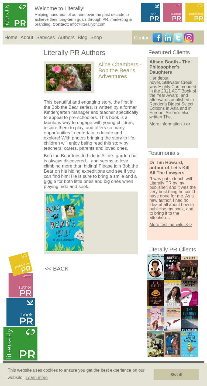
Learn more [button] (37, 377)
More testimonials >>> (170, 224)
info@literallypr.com (87, 24)
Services (45, 37)
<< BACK (56, 268)
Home (11, 37)
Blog (82, 37)
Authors (66, 37)
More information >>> (170, 124)
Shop (96, 37)
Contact (142, 37)
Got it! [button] (176, 374)
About (26, 37)
